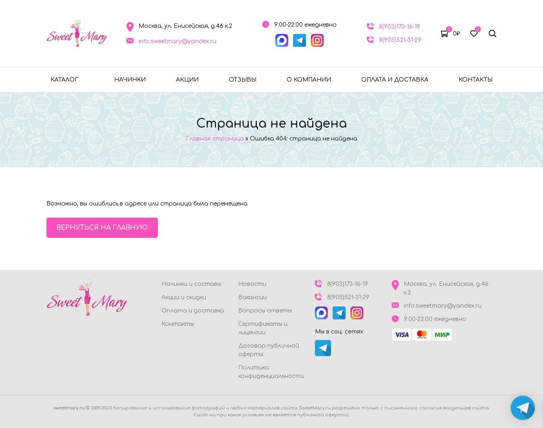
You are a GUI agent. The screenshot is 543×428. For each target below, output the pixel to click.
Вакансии (252, 297)
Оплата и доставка (394, 80)
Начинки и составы (191, 284)
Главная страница (215, 139)
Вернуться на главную (102, 227)
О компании (309, 80)
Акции (187, 80)
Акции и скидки (183, 297)
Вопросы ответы (265, 311)
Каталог (64, 80)
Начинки (130, 80)
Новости (252, 284)
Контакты (476, 80)
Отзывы (242, 80)
